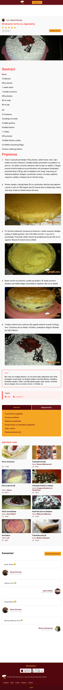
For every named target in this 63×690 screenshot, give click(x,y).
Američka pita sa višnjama (46, 506)
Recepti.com (4, 677)
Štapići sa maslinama (13, 421)
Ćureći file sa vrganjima (14, 414)
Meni (31, 687)
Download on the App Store (26, 671)
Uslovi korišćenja (29, 677)
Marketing (38, 677)
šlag (9, 397)
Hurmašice (16, 530)
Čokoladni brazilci (46, 457)
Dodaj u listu (55, 31)
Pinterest (30, 682)
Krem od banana (16, 457)
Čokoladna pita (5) (46, 530)
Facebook (5, 682)
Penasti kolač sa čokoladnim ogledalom (20, 425)
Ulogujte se (37, 2)
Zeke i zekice (10, 428)
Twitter (12, 682)
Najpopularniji (46, 407)
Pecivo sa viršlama (12, 417)
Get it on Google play (38, 671)
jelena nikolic (48, 591)
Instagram (24, 682)
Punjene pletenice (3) (13, 432)
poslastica (19, 397)
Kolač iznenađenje (16, 506)
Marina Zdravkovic (46, 628)
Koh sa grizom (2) (16, 481)
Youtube (17, 682)
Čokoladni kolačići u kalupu (46, 481)
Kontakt (44, 677)
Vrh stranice (30, 666)
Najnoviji (17, 407)
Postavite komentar (52, 554)
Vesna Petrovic (16, 20)
